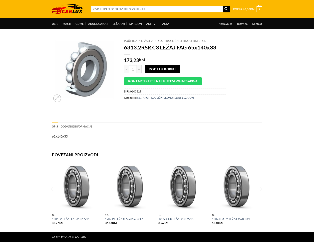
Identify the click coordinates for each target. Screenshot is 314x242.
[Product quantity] (133, 69)
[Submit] (226, 9)
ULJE (55, 23)
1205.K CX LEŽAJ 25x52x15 (175, 219)
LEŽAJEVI (119, 23)
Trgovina (242, 23)
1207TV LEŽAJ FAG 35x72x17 (124, 219)
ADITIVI (151, 23)
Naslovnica (225, 23)
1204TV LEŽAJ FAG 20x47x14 (71, 219)
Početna (130, 40)
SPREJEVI (135, 23)
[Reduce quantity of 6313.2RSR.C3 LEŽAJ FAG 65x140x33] (126, 69)
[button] (247, 9)
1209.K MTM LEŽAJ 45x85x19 (231, 219)
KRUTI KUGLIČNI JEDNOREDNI (177, 40)
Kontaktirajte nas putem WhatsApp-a (163, 81)
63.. (204, 40)
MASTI (66, 23)
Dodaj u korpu (162, 69)
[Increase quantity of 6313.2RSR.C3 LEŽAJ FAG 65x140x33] (139, 69)
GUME (79, 23)
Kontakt (257, 23)
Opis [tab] (55, 126)
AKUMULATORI (98, 23)
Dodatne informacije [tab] (76, 126)
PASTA (165, 23)
